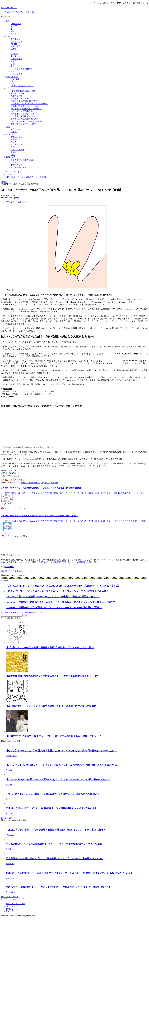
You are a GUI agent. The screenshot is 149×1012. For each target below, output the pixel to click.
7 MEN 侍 (10, 864)
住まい (14, 31)
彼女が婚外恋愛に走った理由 (23, 124)
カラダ (14, 26)
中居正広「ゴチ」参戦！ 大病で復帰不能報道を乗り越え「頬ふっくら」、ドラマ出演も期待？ (55, 829)
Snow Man (10, 878)
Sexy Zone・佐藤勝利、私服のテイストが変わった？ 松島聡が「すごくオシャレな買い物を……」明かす (60, 602)
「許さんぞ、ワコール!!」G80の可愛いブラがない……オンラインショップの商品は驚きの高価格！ (57, 591)
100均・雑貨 (16, 24)
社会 (13, 155)
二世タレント (16, 49)
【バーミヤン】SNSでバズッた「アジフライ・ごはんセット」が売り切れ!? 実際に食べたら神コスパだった (62, 765)
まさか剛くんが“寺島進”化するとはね (17, 12)
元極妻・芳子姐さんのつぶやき (24, 106)
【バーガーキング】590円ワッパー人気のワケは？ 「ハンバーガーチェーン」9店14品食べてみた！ (58, 779)
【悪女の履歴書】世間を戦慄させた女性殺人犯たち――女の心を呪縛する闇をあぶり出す (52, 676)
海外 (8, 127)
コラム (9, 88)
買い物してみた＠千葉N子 (12, 571)
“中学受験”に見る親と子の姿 (23, 91)
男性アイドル (12, 77)
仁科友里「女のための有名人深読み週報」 (29, 104)
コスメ (14, 162)
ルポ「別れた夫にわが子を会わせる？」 (28, 121)
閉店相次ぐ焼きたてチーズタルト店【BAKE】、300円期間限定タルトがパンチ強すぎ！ (51, 808)
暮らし (9, 21)
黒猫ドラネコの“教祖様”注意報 (24, 101)
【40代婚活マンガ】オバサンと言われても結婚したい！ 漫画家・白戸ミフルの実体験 (51, 706)
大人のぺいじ (16, 139)
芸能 (8, 36)
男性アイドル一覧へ (10, 897)
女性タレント (16, 39)
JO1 (12, 83)
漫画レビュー (16, 152)
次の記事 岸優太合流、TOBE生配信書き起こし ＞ (24, 612)
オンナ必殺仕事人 (18, 167)
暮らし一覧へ (7, 818)
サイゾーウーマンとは (15, 904)
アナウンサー (16, 61)
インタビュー (16, 144)
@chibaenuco (8, 567)
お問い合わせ (12, 909)
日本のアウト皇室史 (19, 98)
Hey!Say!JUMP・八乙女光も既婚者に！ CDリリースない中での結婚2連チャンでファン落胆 (54, 844)
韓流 (13, 71)
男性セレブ (15, 129)
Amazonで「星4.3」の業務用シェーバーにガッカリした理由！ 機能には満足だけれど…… (53, 596)
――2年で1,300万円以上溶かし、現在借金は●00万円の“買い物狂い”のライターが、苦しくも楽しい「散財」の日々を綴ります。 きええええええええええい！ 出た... (74, 521)
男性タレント (16, 42)
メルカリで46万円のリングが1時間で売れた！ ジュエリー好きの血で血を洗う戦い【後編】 (41, 488)
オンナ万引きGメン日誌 (21, 93)
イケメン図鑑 (16, 74)
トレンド (15, 29)
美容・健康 (11, 157)
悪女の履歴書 (16, 96)
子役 (13, 64)
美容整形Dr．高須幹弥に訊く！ (24, 160)
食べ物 (14, 34)
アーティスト (16, 56)
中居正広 (10, 835)
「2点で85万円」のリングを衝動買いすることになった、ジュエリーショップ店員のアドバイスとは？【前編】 (63, 585)
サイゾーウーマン (9, 8)
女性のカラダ (16, 165)
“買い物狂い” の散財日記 (17, 202)
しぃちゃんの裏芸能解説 (21, 69)
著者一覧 (10, 911)
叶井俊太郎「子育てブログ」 (23, 114)
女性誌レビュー (17, 137)
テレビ (14, 51)
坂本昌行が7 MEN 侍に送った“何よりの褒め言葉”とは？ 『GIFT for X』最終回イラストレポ (54, 858)
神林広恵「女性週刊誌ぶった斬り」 (26, 109)
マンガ (14, 142)
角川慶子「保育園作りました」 (24, 116)
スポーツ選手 (16, 59)
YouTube (14, 54)
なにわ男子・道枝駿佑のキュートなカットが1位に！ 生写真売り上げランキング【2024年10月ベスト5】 (60, 887)
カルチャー (11, 134)
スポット (15, 147)
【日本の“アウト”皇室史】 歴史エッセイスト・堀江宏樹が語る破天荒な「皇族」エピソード (53, 736)
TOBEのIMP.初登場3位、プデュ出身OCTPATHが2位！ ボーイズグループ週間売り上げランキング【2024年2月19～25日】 (69, 873)
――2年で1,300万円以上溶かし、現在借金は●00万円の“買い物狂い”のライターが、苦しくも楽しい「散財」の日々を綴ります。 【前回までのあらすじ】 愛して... (72, 493)
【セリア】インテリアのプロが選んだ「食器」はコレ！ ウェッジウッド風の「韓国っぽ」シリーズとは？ (61, 750)
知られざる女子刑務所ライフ (23, 111)
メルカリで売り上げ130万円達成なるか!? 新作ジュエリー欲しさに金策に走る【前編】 (39, 516)
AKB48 (14, 44)
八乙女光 (10, 849)
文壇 (13, 66)
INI (12, 81)
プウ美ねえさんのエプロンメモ (24, 119)
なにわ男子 (11, 892)
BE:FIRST (15, 79)
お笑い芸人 (15, 46)
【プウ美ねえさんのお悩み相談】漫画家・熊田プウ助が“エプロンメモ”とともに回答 (50, 647)
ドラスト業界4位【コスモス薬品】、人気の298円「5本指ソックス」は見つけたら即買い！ (52, 794)
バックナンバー (12, 906)
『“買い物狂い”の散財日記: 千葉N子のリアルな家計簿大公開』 (65, 562)
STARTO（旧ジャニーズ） (22, 86)
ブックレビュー (17, 150)
